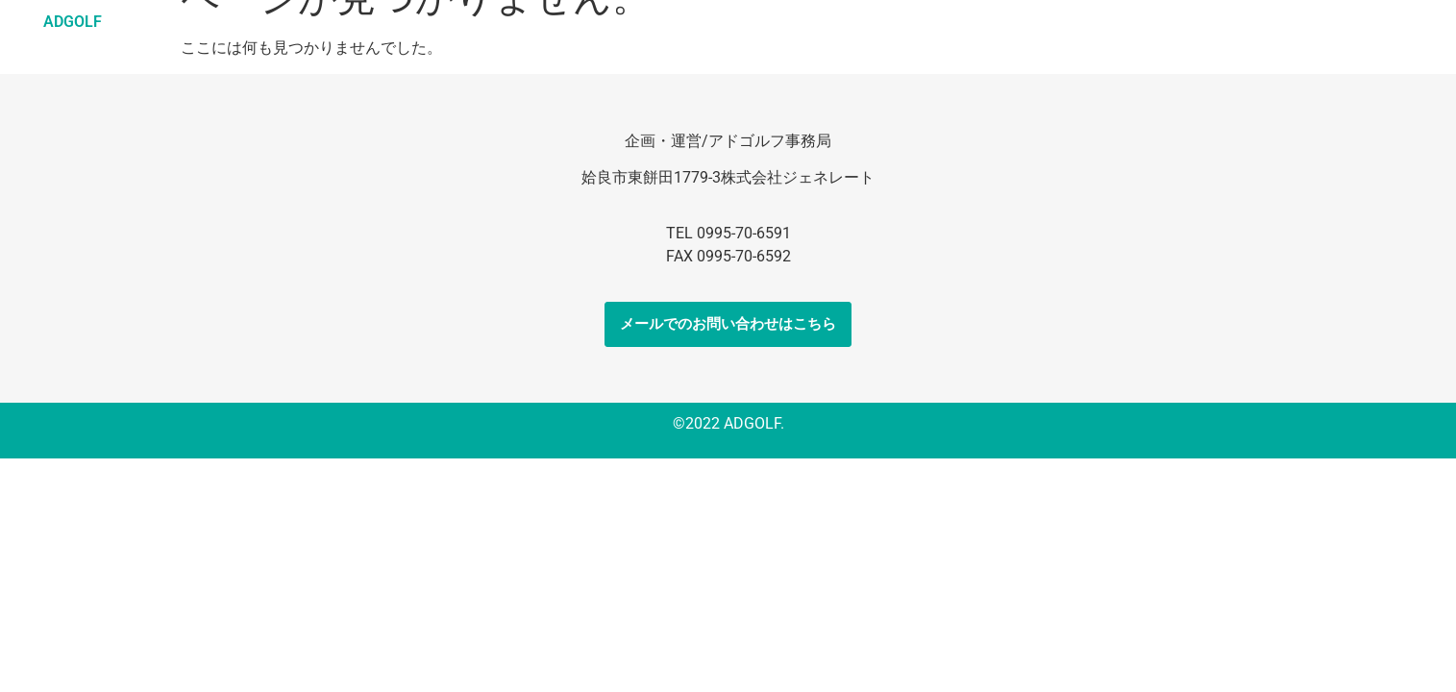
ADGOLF (72, 21)
